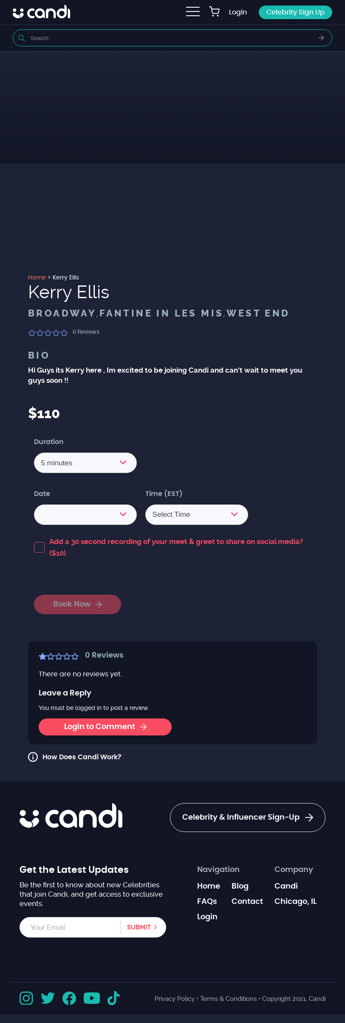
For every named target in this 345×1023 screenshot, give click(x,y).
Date (42, 493)
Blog (240, 886)
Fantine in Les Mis (161, 313)
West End (258, 313)
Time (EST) (164, 493)
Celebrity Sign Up (295, 12)
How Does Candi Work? (82, 757)
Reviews (86, 332)
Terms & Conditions (228, 999)
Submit (139, 927)
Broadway (62, 313)
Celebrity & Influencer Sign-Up (247, 817)
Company (293, 870)
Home (208, 886)
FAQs (207, 902)
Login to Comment (105, 727)
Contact (247, 902)
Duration (49, 442)
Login (238, 12)
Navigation (218, 870)
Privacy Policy (175, 999)
